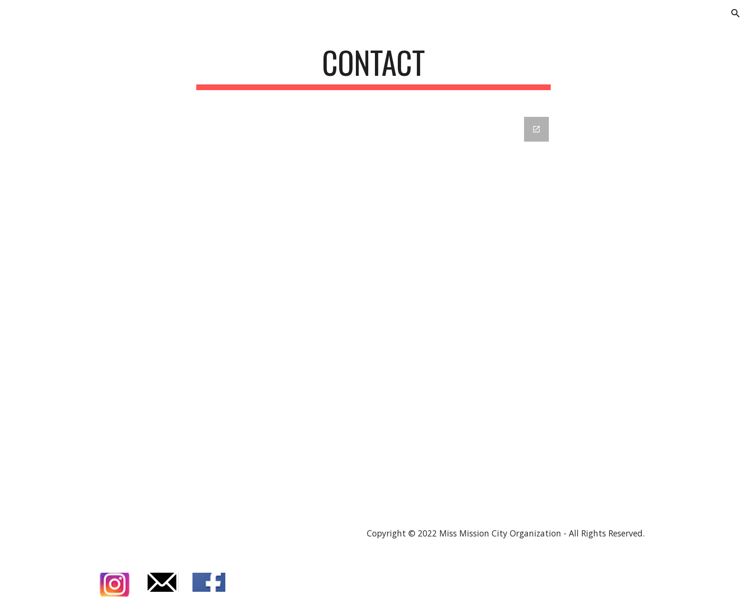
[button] (735, 13)
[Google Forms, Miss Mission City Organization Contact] (373, 309)
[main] (373, 67)
